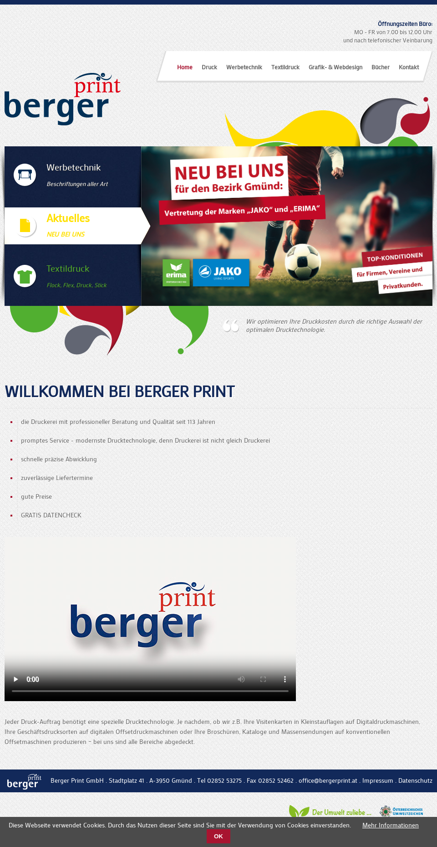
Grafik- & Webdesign (335, 67)
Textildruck (285, 67)
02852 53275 (224, 780)
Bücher (380, 67)
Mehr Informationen (390, 825)
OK (218, 836)
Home (185, 67)
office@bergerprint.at (328, 780)
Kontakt (409, 67)
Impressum (377, 780)
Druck (209, 67)
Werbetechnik (244, 67)
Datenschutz (415, 780)
